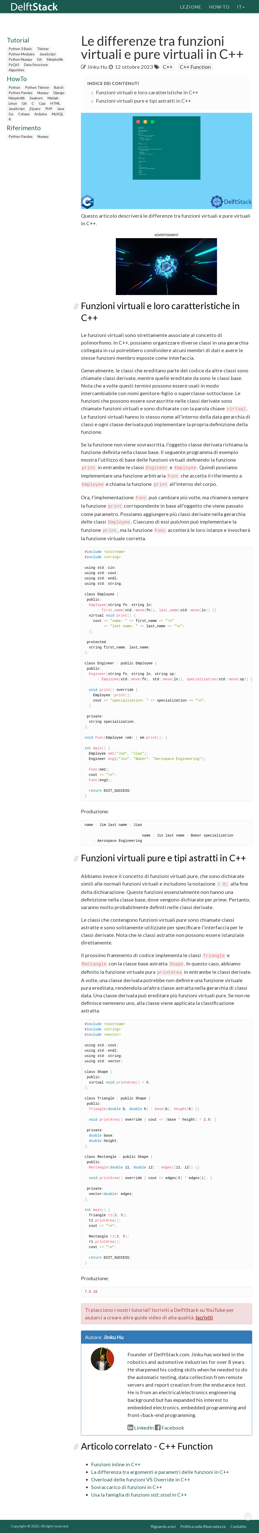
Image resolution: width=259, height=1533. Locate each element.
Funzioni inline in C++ (116, 1464)
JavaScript (47, 54)
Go (11, 114)
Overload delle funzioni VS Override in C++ (140, 1479)
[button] (166, 266)
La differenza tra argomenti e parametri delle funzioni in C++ (160, 1472)
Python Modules (22, 54)
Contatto (238, 1526)
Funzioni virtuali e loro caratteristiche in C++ (147, 92)
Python (14, 87)
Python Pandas (21, 93)
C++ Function (195, 67)
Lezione (190, 6)
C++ (167, 67)
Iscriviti (204, 1317)
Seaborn (36, 98)
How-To (219, 6)
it (241, 6)
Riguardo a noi (163, 1526)
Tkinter (43, 49)
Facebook (169, 1428)
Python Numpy (20, 59)
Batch (58, 87)
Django (58, 93)
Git (39, 59)
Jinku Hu (97, 67)
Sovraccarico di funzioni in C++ (126, 1487)
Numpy (43, 93)
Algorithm (16, 70)
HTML (55, 103)
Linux (13, 103)
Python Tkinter (37, 87)
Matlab (53, 98)
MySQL (57, 114)
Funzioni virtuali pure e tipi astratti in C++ (143, 101)
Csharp (24, 114)
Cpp (42, 103)
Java (60, 108)
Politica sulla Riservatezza (203, 1526)
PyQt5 (14, 64)
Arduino (40, 114)
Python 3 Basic (20, 49)
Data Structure (36, 64)
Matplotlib (55, 59)
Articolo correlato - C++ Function (147, 1446)
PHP (48, 108)
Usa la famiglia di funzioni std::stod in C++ (139, 1495)
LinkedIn (140, 1428)
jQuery (35, 108)
